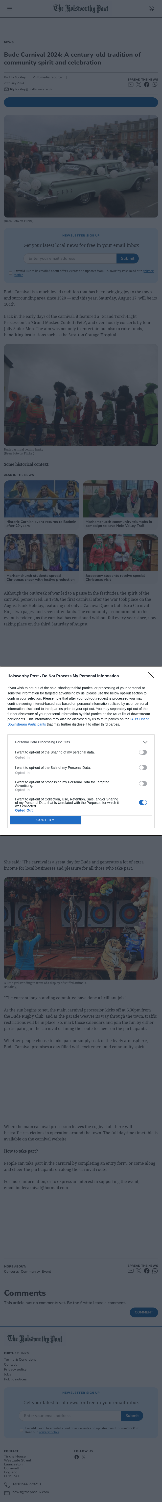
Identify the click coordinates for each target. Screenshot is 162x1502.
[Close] (152, 676)
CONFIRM (45, 820)
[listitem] (81, 742)
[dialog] (81, 751)
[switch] (143, 752)
